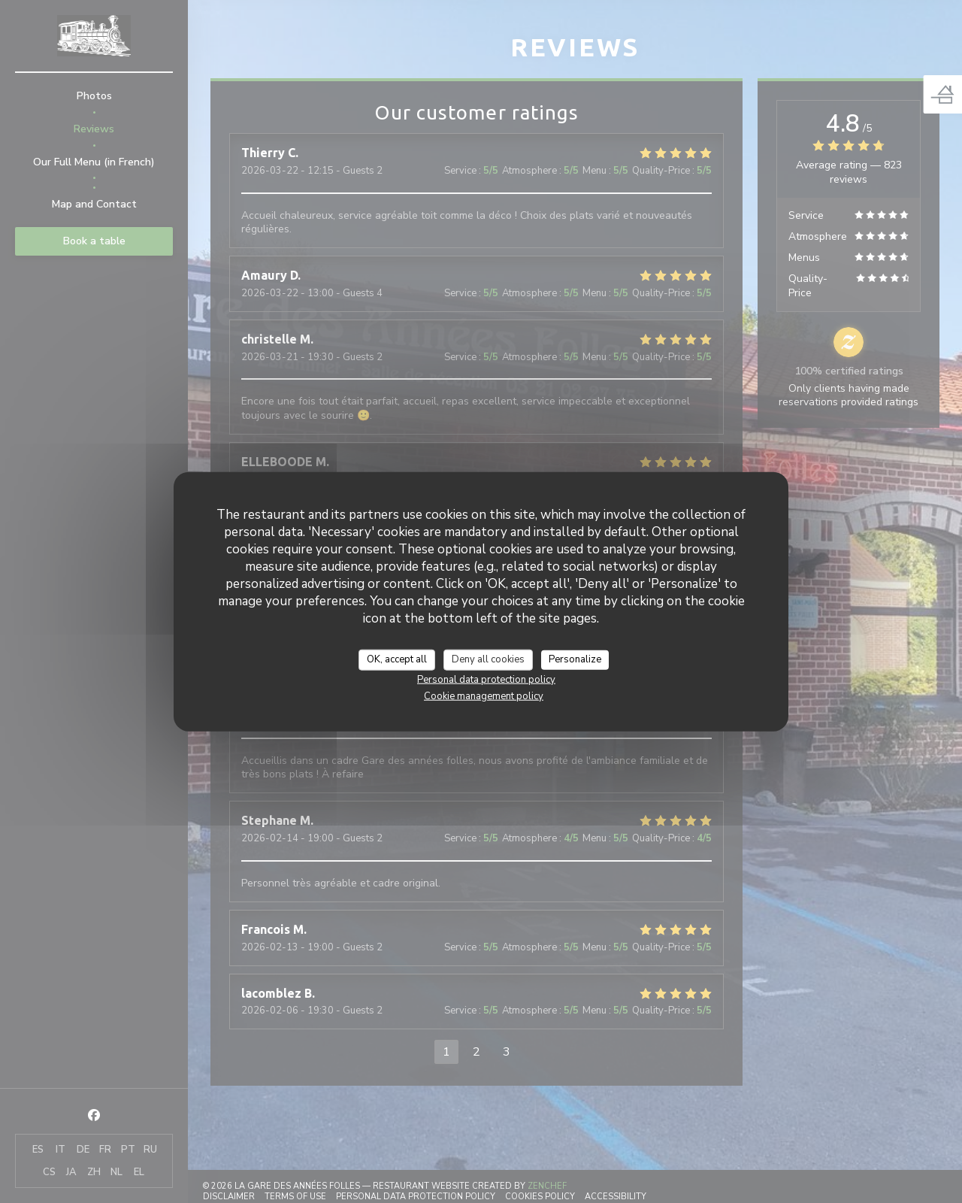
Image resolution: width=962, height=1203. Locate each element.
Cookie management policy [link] (483, 695)
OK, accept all (397, 659)
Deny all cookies (488, 659)
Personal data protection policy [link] (486, 679)
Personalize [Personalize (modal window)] (575, 659)
